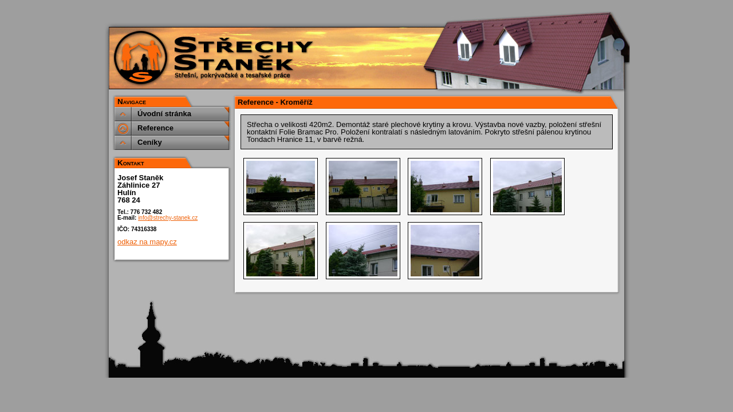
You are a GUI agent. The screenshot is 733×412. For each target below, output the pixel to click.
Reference (155, 128)
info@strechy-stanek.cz (168, 218)
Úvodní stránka (164, 113)
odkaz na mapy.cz (147, 241)
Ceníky (149, 142)
